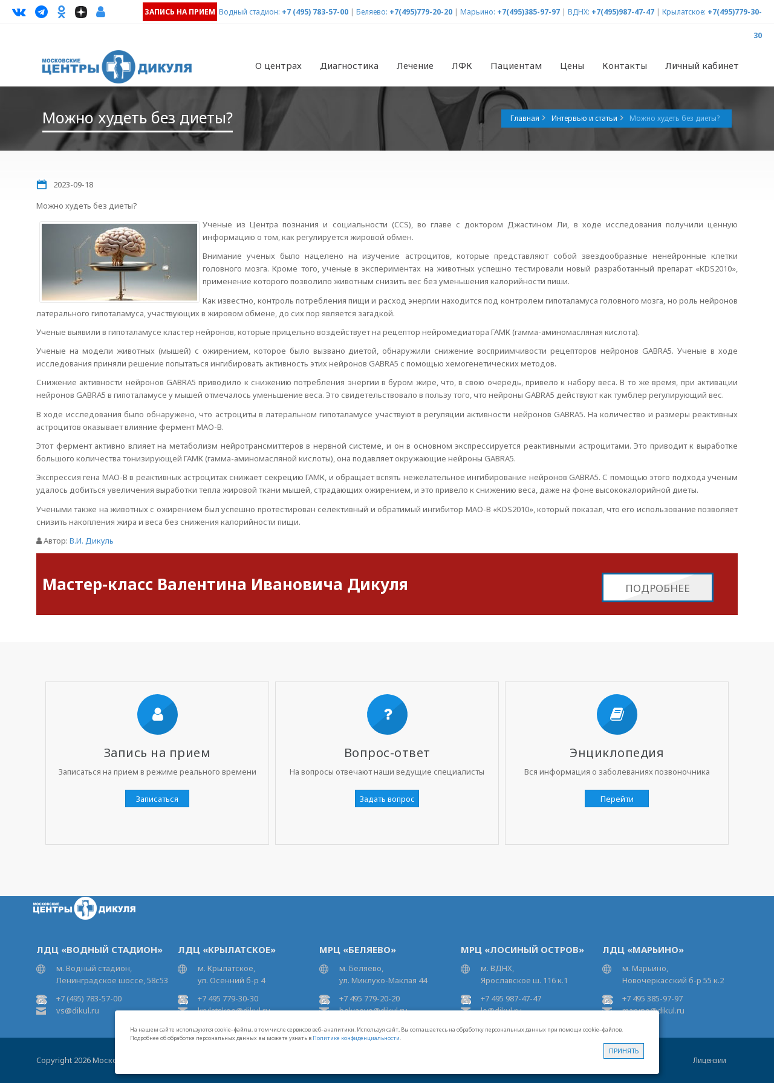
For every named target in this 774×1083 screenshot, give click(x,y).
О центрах (278, 65)
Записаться (157, 798)
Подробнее (657, 581)
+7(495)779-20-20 (420, 12)
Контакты (624, 65)
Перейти (617, 798)
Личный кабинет (702, 65)
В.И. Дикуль (92, 540)
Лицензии (709, 1060)
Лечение (415, 65)
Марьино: (477, 12)
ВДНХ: (579, 12)
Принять (624, 1050)
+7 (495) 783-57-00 (315, 12)
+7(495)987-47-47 (622, 12)
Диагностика (349, 65)
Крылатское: (684, 12)
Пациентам (516, 65)
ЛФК (462, 65)
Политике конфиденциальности (356, 1038)
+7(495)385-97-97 (528, 12)
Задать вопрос (387, 798)
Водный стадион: (249, 12)
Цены (572, 65)
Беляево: (372, 12)
